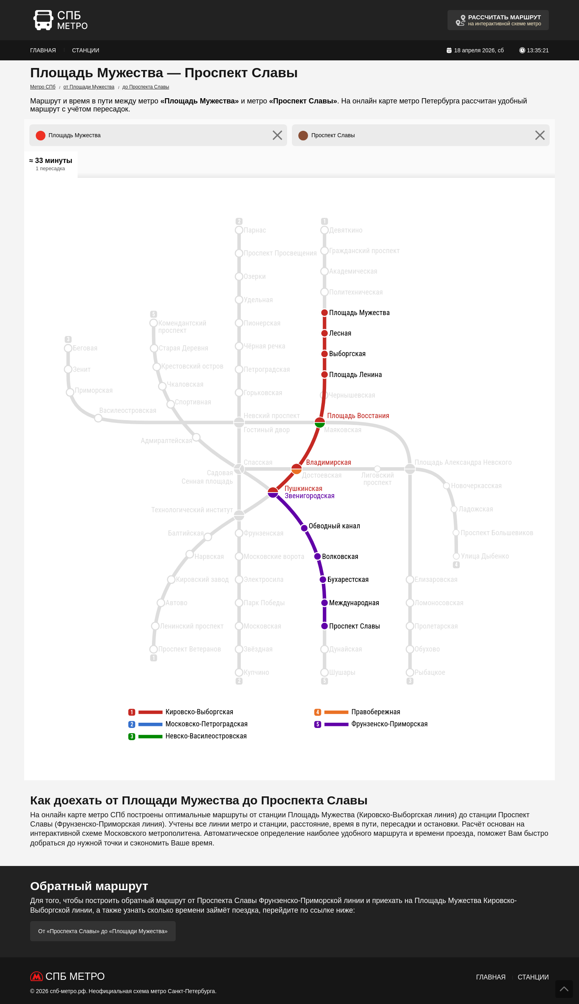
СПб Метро (75, 976)
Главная (43, 50)
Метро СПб (42, 87)
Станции (85, 50)
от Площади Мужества (89, 87)
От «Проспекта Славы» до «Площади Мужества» (103, 931)
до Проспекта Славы (145, 87)
